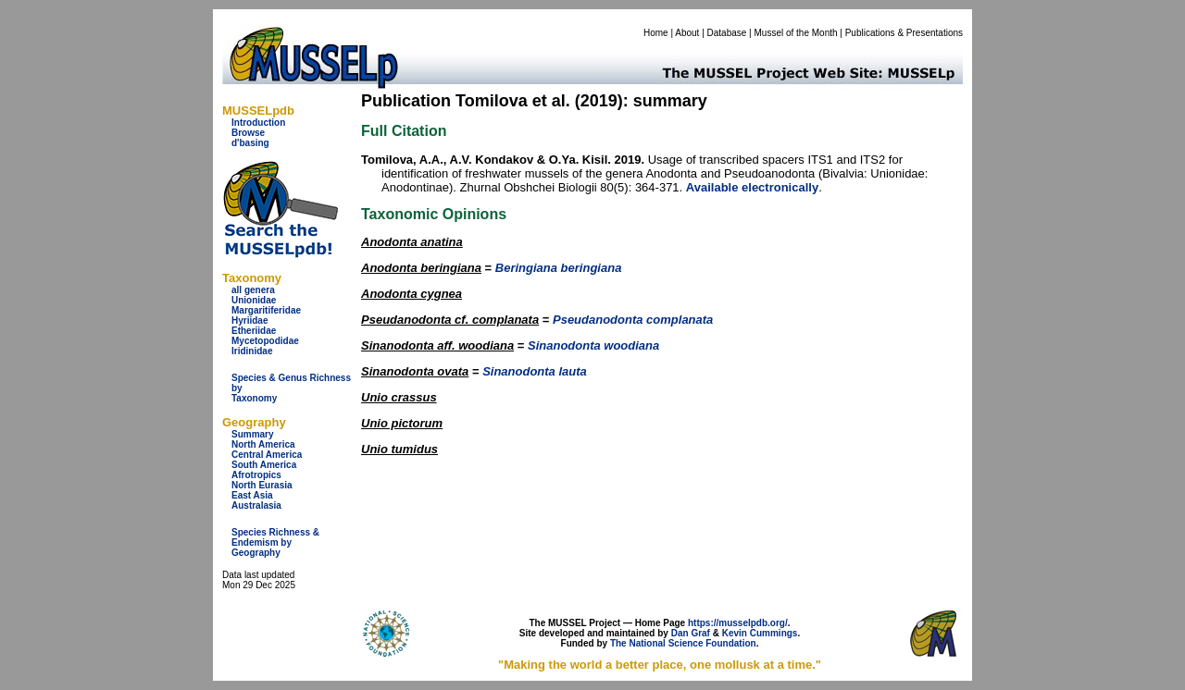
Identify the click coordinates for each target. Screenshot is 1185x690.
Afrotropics (256, 475)
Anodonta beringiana (421, 268)
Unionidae (253, 300)
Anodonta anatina (412, 242)
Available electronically (752, 187)
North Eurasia (262, 485)
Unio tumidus (399, 449)
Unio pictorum (402, 423)
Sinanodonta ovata (414, 371)
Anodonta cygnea (411, 294)
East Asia (252, 495)
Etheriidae (253, 331)
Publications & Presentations (904, 33)
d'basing (250, 143)
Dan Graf (690, 633)
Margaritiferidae (266, 310)
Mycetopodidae (265, 341)
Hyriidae (249, 320)
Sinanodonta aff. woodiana (437, 345)
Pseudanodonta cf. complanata (450, 320)
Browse (248, 133)
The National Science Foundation (683, 643)
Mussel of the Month (796, 33)
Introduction (258, 122)
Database (727, 33)
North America (263, 444)
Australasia (256, 505)
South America (263, 465)
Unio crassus (399, 397)
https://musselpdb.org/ (738, 623)
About (687, 33)
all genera (253, 290)
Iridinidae (251, 351)
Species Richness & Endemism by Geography (275, 542)
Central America (266, 455)
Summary (252, 434)
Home (655, 33)
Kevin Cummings (760, 633)
